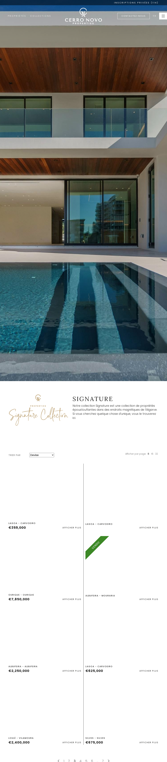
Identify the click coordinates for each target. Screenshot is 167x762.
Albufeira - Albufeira (23, 666)
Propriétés (17, 16)
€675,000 (94, 742)
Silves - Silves (95, 738)
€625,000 (94, 670)
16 (152, 453)
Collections (40, 16)
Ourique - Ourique (21, 594)
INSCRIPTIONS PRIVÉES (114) (136, 2)
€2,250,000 (18, 670)
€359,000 (17, 527)
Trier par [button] (14, 455)
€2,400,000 (19, 742)
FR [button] (155, 16)
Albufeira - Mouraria (100, 595)
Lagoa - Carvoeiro (22, 523)
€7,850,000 (19, 599)
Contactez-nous (133, 16)
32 (156, 453)
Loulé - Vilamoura (21, 738)
